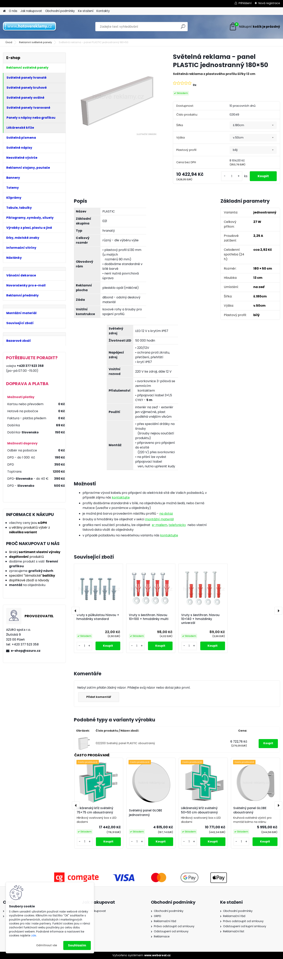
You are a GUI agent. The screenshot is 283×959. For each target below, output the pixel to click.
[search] (183, 28)
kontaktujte (121, 497)
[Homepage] (4, 11)
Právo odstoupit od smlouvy (174, 926)
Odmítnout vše (46, 945)
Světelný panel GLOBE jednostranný (145, 812)
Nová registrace (269, 3)
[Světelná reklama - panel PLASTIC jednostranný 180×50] (117, 96)
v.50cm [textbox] (238, 137)
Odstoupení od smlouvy (171, 931)
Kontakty (103, 11)
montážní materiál (159, 519)
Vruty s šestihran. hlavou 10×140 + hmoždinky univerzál (200, 619)
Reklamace (162, 936)
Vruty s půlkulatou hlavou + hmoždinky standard (97, 617)
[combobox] (253, 125)
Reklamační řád (165, 921)
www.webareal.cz (157, 955)
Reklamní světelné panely (35, 42)
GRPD (157, 916)
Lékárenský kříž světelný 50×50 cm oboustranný (199, 810)
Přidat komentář (98, 697)
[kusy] (232, 176)
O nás (13, 11)
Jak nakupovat (31, 11)
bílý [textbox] (235, 150)
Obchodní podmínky (60, 11)
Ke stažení (85, 11)
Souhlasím (77, 945)
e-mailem (159, 525)
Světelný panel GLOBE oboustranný (249, 810)
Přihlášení (245, 3)
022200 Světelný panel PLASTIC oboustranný (125, 743)
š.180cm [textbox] (238, 125)
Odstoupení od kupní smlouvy (244, 926)
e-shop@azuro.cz (25, 650)
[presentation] (75, 611)
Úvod (9, 42)
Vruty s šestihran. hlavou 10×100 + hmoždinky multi (148, 617)
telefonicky (177, 525)
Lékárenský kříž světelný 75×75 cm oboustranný (95, 810)
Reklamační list (233, 931)
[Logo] (30, 26)
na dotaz (166, 513)
